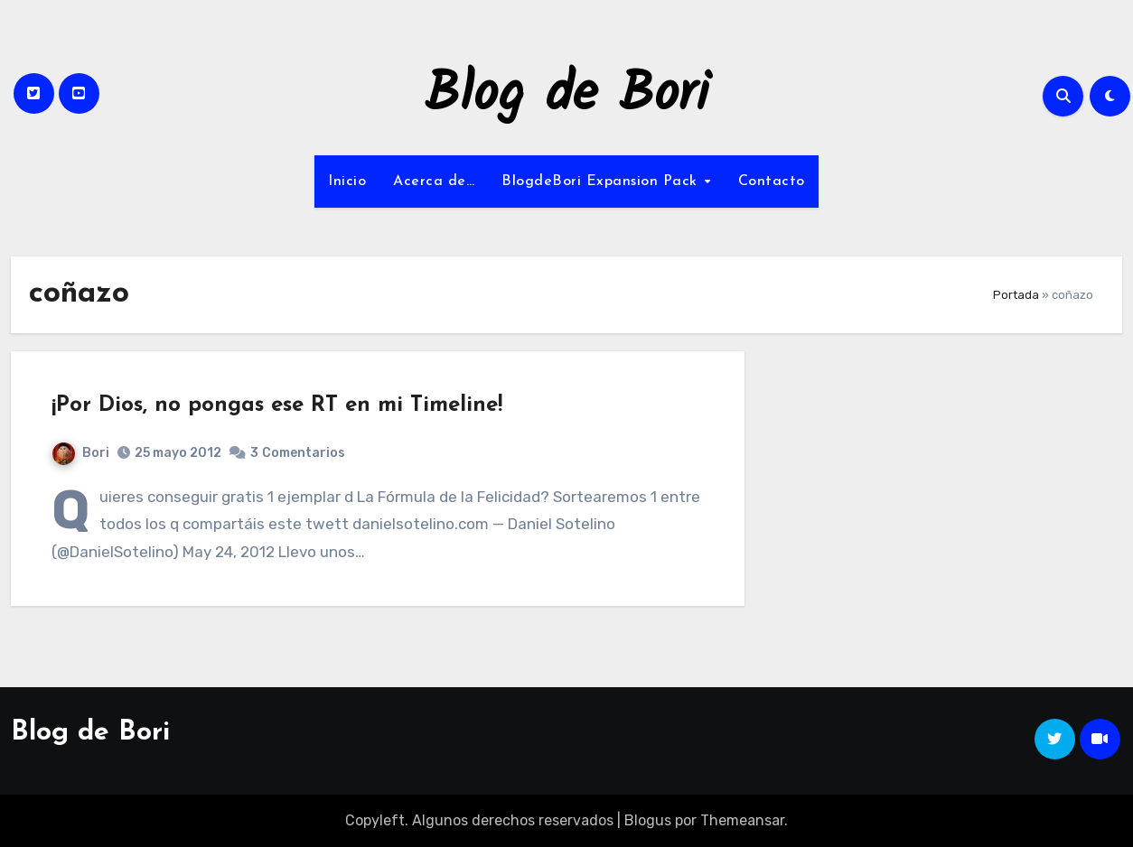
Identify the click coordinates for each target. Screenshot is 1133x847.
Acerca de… (433, 181)
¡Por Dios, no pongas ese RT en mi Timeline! (277, 405)
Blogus (647, 820)
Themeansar (742, 820)
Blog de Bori (567, 95)
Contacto (771, 181)
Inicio (347, 181)
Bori (80, 453)
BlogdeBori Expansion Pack (601, 181)
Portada (1016, 295)
